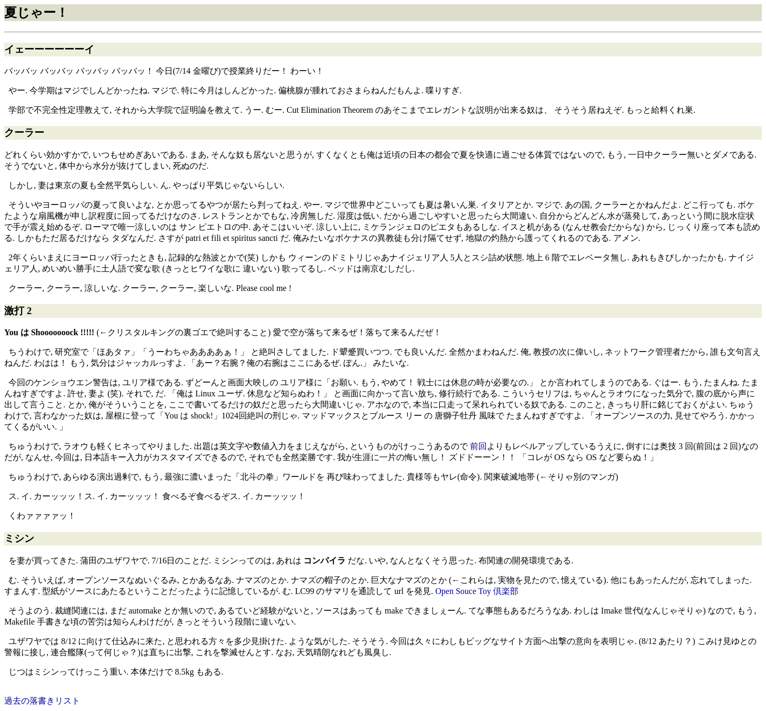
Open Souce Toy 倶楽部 (476, 591)
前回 (478, 446)
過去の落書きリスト (42, 700)
